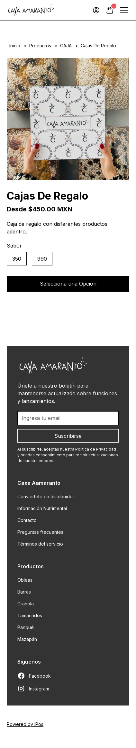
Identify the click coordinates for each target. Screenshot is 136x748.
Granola (25, 603)
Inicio (14, 45)
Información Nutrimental (42, 508)
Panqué (25, 627)
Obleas (24, 580)
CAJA (66, 45)
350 (16, 259)
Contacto (27, 520)
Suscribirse (68, 436)
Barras (24, 591)
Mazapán (27, 639)
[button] (122, 10)
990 (42, 259)
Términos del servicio (40, 544)
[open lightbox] (68, 119)
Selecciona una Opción (68, 283)
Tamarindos (29, 615)
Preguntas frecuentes (40, 532)
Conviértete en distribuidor (45, 496)
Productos (40, 45)
